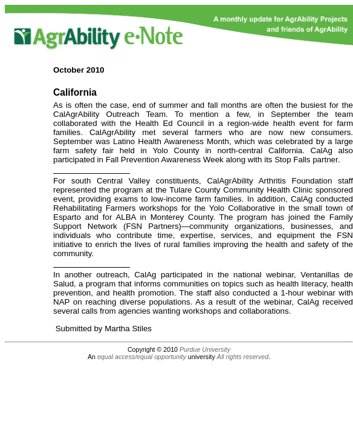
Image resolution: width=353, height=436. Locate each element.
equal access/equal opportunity (141, 356)
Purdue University (205, 349)
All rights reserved (242, 356)
